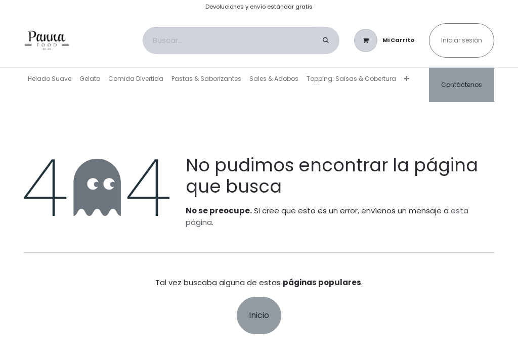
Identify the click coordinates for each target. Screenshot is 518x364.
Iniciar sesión (461, 40)
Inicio (259, 315)
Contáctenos (461, 84)
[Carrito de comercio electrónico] (384, 40)
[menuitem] (49, 78)
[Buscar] (325, 40)
